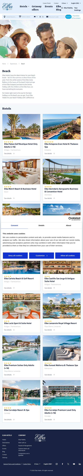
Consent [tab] (14, 225)
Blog (3, 451)
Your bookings (77, 9)
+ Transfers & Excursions (76, 17)
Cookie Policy (27, 464)
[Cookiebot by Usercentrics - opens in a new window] (70, 219)
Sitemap (4, 457)
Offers (4, 445)
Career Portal (47, 3)
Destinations (6, 442)
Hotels (4, 439)
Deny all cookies (15, 255)
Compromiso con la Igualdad (23, 454)
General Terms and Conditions (12, 464)
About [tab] (68, 225)
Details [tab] (41, 225)
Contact (56, 3)
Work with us (22, 442)
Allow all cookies (68, 255)
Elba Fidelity (22, 439)
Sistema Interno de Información (23, 449)
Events (4, 448)
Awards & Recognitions (25, 445)
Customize (41, 255)
